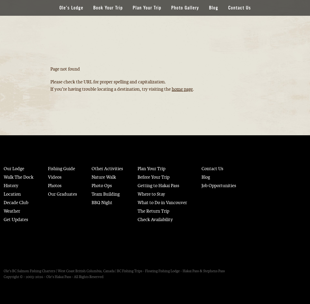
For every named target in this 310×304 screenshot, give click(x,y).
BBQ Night (102, 203)
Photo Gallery (185, 8)
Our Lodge (14, 169)
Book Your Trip (108, 8)
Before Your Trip (154, 177)
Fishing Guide (61, 169)
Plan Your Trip (147, 8)
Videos (55, 177)
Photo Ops (102, 186)
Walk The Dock (18, 177)
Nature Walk (104, 177)
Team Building (106, 194)
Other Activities (107, 169)
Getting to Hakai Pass (158, 186)
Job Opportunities (219, 186)
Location (12, 194)
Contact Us (239, 8)
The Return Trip (153, 211)
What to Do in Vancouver (162, 203)
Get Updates (16, 220)
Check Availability (155, 220)
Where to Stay (151, 194)
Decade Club (16, 203)
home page (182, 89)
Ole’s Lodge (71, 8)
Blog (213, 8)
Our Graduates (62, 194)
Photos (55, 186)
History (11, 186)
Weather (12, 211)
